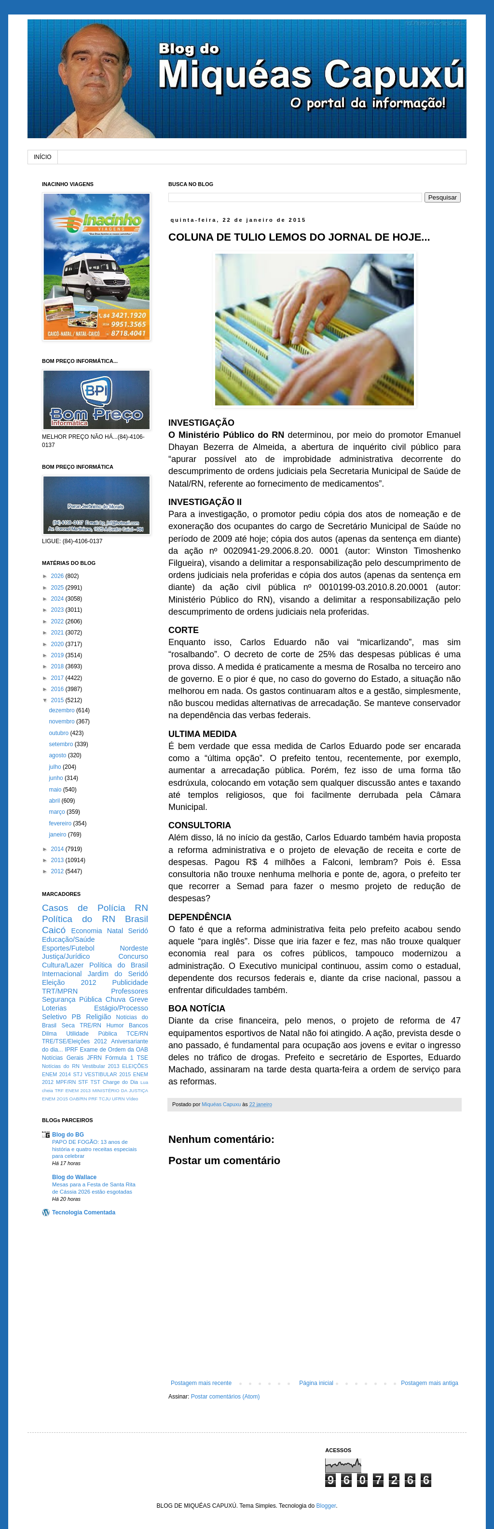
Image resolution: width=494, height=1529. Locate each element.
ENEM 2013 (78, 1090)
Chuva (116, 999)
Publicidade (130, 982)
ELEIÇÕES (135, 1066)
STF (83, 1082)
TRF (59, 1090)
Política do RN (78, 919)
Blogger (326, 1505)
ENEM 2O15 (55, 1098)
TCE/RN (137, 1033)
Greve (138, 999)
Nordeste (134, 948)
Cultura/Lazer (62, 965)
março (58, 811)
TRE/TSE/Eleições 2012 (74, 1041)
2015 (58, 700)
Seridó (138, 931)
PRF (92, 1098)
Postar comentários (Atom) (225, 1396)
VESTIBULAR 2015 (107, 1074)
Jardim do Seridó (118, 974)
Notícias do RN (61, 1066)
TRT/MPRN (60, 991)
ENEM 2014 (56, 1074)
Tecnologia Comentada (83, 1212)
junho (57, 778)
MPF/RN (66, 1082)
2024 (58, 598)
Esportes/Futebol (68, 948)
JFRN (94, 1057)
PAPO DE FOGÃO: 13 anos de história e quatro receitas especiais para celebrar (94, 1149)
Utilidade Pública (91, 1033)
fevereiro (61, 823)
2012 (58, 871)
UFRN (118, 1098)
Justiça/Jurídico (66, 956)
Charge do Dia (120, 1082)
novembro (62, 721)
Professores (129, 991)
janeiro (58, 834)
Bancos (138, 1025)
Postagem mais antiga (429, 1383)
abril (55, 800)
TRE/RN (90, 1025)
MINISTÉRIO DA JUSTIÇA (120, 1090)
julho (56, 767)
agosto (58, 755)
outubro (59, 733)
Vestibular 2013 (100, 1066)
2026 (58, 576)
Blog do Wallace (74, 1177)
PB (76, 1017)
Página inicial (316, 1383)
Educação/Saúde (68, 939)
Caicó (54, 930)
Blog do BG (68, 1134)
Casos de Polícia (83, 908)
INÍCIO (43, 157)
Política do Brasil (118, 965)
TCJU (105, 1098)
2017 (58, 678)
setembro (61, 744)
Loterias (54, 1008)
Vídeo (132, 1098)
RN (141, 908)
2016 (58, 689)
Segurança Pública (72, 999)
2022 (58, 621)
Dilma (49, 1033)
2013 (58, 860)
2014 (58, 849)
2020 (58, 644)
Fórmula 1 (119, 1057)
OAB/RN (78, 1098)
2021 (58, 632)
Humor (115, 1025)
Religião (98, 1017)
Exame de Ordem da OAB (114, 1049)
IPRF (71, 1049)
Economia (86, 931)
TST (95, 1082)
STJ (77, 1074)
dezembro (62, 710)
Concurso (133, 956)
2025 (58, 587)
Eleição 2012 (69, 982)
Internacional (62, 974)
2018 (58, 666)
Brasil (136, 919)
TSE (142, 1057)
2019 (58, 655)
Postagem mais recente (201, 1383)
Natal (115, 931)
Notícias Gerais (62, 1057)
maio (56, 789)
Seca (67, 1025)
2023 (58, 609)
